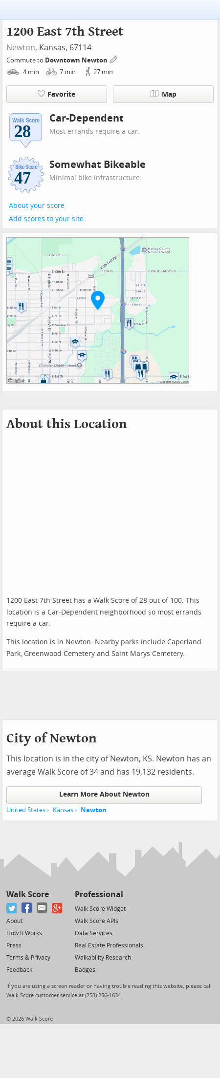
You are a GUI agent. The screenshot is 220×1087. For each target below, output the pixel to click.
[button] (97, 300)
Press (14, 945)
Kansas (63, 810)
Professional (99, 894)
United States (25, 810)
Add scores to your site (46, 219)
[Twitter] (12, 908)
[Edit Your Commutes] (114, 58)
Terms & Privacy (28, 957)
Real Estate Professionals (109, 945)
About (14, 921)
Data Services (93, 933)
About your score (37, 206)
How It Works (24, 933)
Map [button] (163, 94)
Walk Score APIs (96, 921)
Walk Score (27, 894)
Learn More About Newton (104, 794)
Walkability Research (103, 957)
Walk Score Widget (100, 908)
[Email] (42, 908)
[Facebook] (27, 908)
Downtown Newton (77, 60)
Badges (85, 969)
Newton (20, 47)
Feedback (19, 969)
